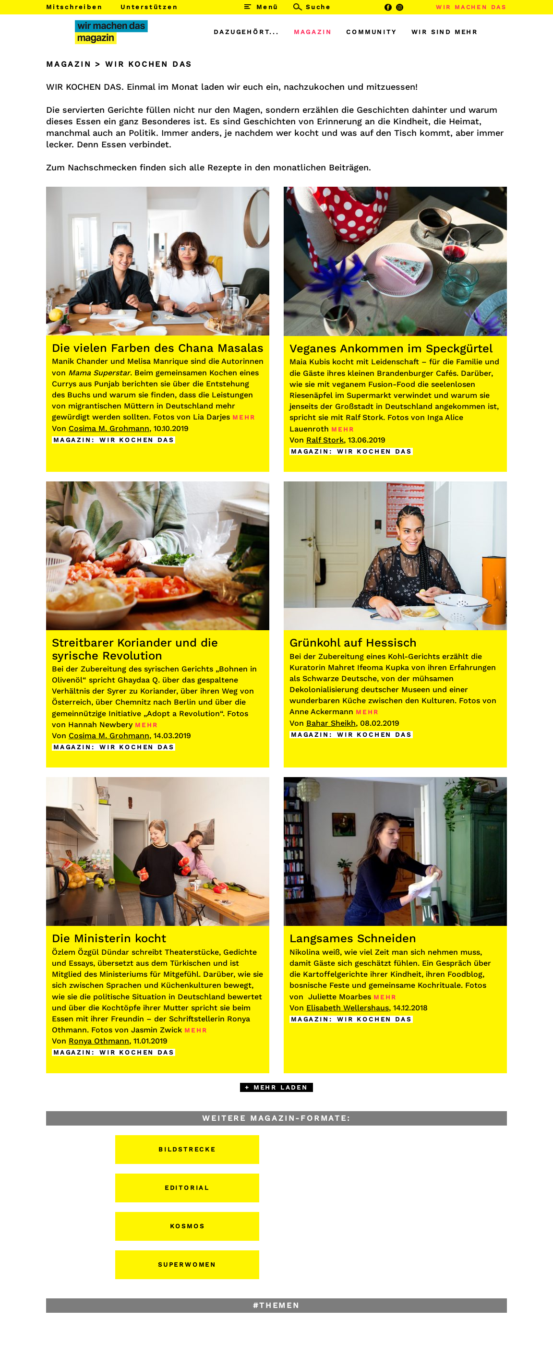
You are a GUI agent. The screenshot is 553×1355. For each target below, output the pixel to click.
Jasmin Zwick (156, 1029)
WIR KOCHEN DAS (136, 440)
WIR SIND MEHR (444, 32)
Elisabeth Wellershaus (347, 1007)
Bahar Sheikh (331, 723)
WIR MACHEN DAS (471, 7)
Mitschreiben (74, 7)
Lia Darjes (211, 416)
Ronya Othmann (99, 1040)
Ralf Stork (325, 439)
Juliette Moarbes (339, 996)
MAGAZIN (313, 32)
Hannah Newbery (100, 724)
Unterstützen (149, 7)
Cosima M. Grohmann (109, 428)
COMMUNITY (371, 32)
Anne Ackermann (321, 711)
